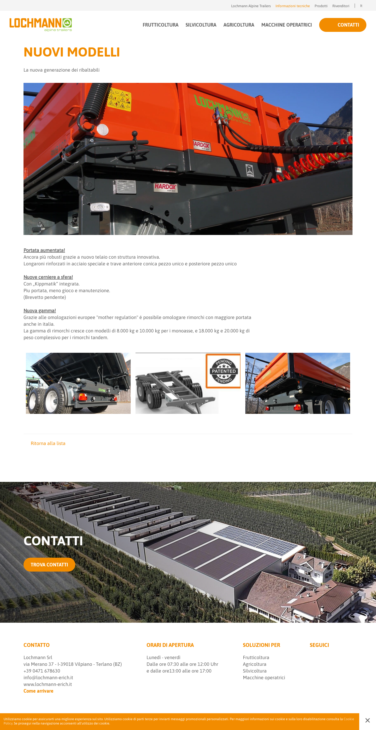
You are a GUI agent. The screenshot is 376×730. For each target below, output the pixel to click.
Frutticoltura (256, 657)
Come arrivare (38, 691)
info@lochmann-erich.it (48, 677)
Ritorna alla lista (44, 443)
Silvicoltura (255, 670)
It (363, 6)
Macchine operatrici (264, 677)
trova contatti (49, 564)
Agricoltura (254, 664)
